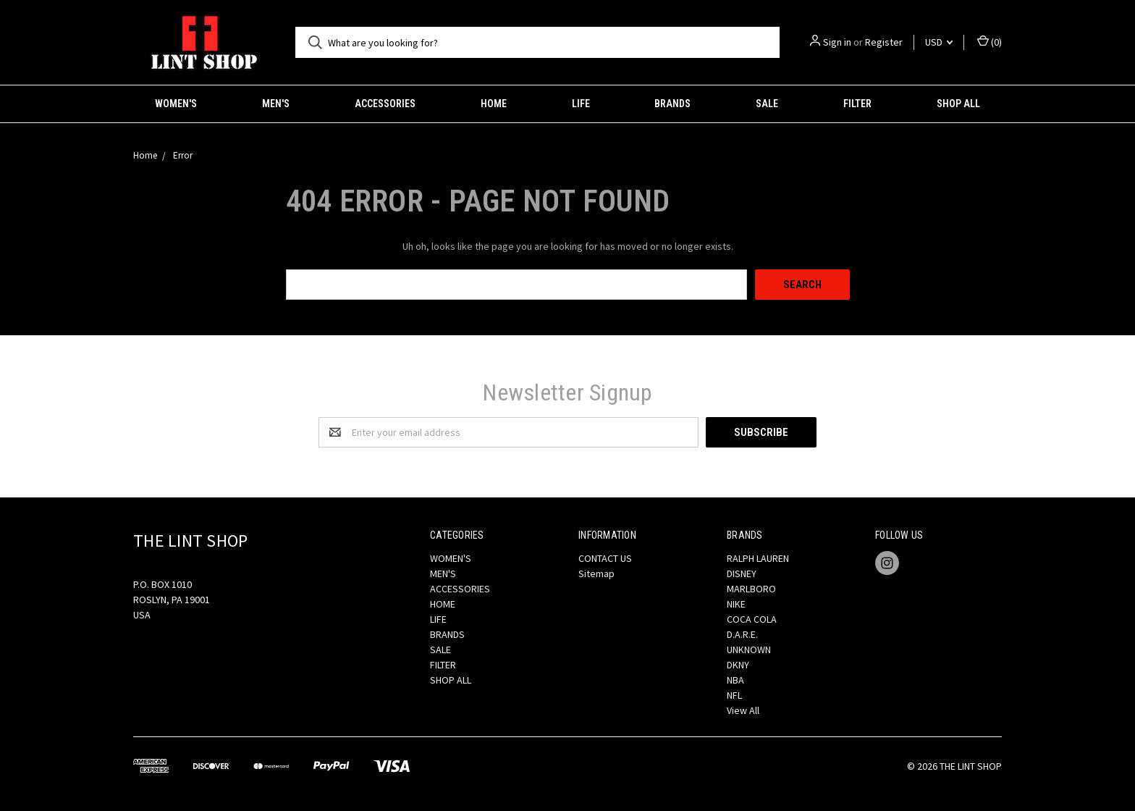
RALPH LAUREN (758, 558)
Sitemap (596, 573)
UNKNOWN (749, 649)
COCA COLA (752, 619)
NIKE (736, 603)
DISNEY (741, 573)
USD (939, 42)
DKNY (738, 664)
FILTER (857, 103)
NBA (735, 679)
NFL (734, 695)
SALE (767, 103)
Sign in (837, 42)
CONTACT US (605, 558)
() (989, 42)
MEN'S (276, 103)
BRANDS (672, 103)
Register (884, 42)
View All (743, 710)
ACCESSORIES (385, 103)
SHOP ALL (958, 103)
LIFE (581, 103)
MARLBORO (751, 588)
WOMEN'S (176, 103)
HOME (494, 103)
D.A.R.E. (742, 634)
